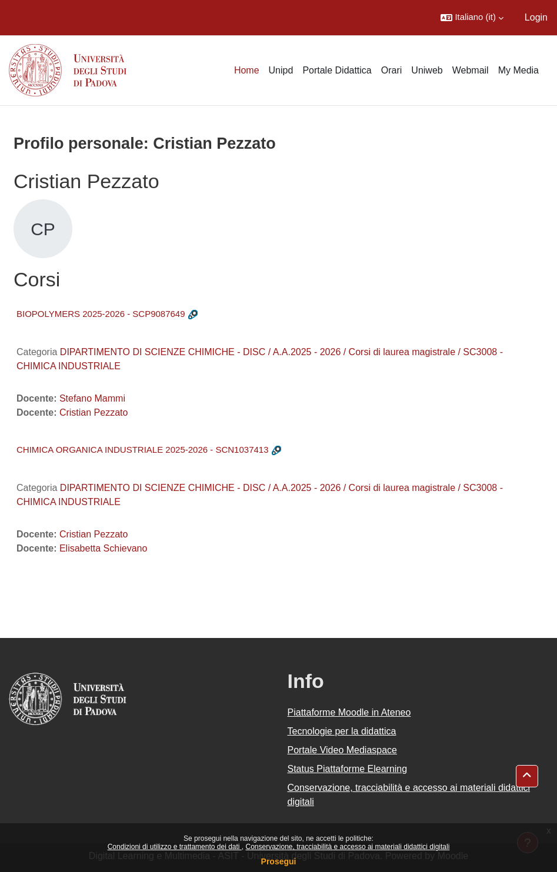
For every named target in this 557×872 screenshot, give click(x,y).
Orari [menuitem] (391, 70)
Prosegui (278, 861)
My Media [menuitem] (518, 70)
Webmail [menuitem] (470, 70)
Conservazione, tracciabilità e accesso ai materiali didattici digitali (347, 847)
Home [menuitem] (246, 70)
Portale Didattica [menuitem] (336, 70)
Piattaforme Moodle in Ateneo (349, 712)
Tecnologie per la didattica (342, 731)
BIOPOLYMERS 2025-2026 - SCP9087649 (100, 314)
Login (536, 17)
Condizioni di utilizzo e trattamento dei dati (175, 847)
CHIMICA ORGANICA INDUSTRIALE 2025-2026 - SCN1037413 (142, 450)
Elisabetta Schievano (103, 548)
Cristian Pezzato (93, 412)
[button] (471, 17)
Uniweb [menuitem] (426, 70)
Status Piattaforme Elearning (348, 769)
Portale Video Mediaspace (343, 750)
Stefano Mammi (92, 398)
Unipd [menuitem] (281, 70)
